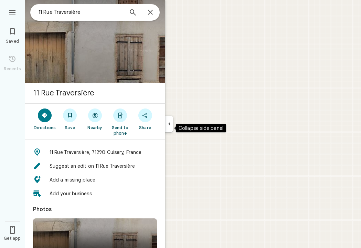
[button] (95, 152)
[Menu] (12, 12)
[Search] (133, 13)
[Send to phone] (119, 121)
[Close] (150, 12)
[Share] (145, 119)
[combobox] (81, 12)
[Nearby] (95, 119)
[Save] (70, 119)
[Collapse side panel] (169, 124)
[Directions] (44, 119)
